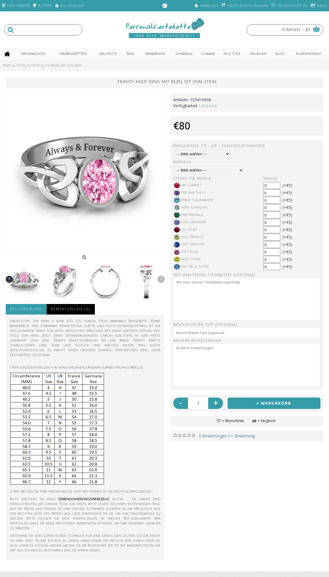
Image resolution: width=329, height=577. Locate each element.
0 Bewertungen (213, 436)
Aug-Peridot (189, 237)
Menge (270, 178)
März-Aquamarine (194, 200)
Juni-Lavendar (190, 222)
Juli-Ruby (185, 230)
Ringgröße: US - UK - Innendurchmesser (219, 146)
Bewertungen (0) (71, 309)
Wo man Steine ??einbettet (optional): (214, 275)
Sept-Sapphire (189, 244)
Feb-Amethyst (190, 193)
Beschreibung (26, 309)
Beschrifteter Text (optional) (205, 324)
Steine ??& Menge (192, 178)
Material (182, 162)
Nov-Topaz (187, 259)
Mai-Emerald (188, 215)
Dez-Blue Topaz (191, 267)
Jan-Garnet (187, 185)
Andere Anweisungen (197, 340)
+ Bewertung (243, 436)
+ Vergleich (266, 420)
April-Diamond (191, 207)
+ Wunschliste (233, 420)
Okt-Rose (186, 252)
